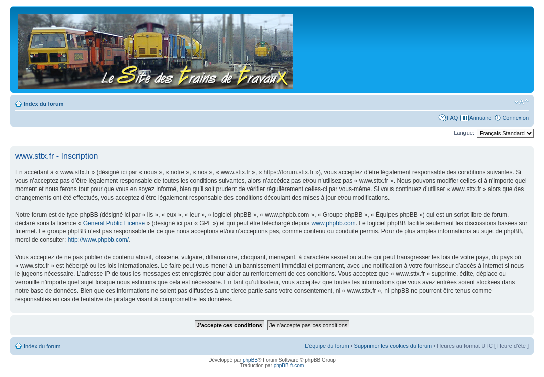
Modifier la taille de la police (521, 101)
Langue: (464, 133)
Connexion (515, 118)
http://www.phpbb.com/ (98, 239)
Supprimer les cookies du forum (393, 346)
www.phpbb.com (334, 223)
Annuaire (480, 118)
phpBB (250, 360)
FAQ (452, 118)
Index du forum (43, 104)
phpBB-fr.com (289, 365)
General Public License (114, 223)
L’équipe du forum (327, 346)
